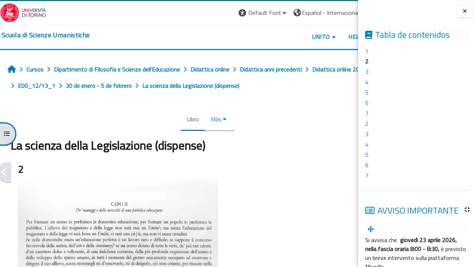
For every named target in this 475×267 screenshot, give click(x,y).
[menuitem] (372, 229)
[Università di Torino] (23, 11)
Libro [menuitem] (168, 119)
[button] (213, 13)
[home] (45, 35)
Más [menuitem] (191, 119)
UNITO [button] (271, 36)
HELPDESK (313, 36)
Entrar (344, 12)
